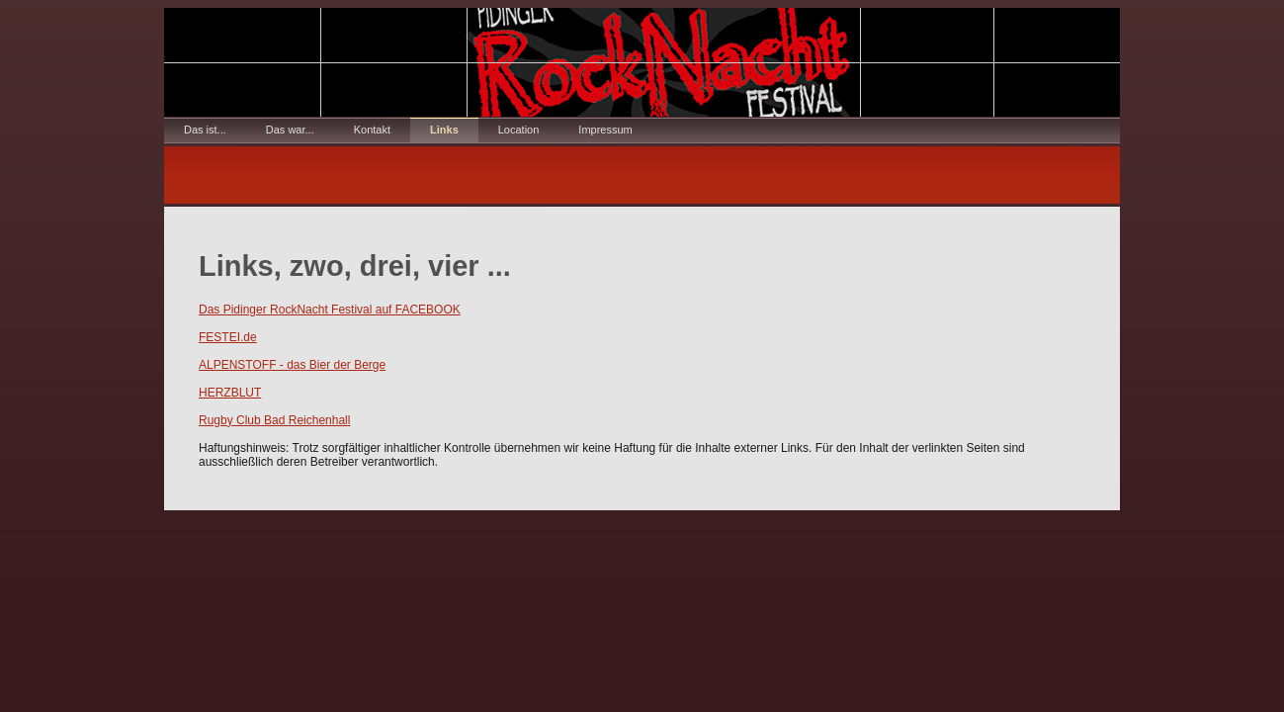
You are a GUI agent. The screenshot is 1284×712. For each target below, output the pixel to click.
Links (444, 129)
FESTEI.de (228, 337)
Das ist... (205, 129)
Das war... (290, 129)
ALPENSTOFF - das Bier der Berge (292, 365)
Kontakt (372, 129)
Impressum (605, 129)
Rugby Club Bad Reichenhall (274, 420)
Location (519, 129)
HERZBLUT (230, 393)
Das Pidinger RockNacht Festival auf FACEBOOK (330, 309)
